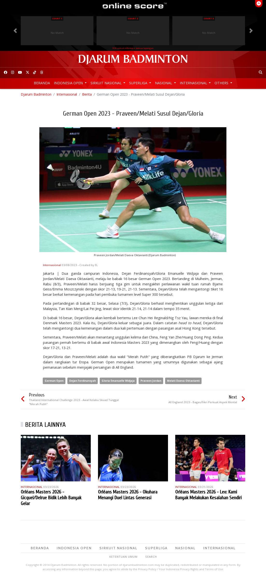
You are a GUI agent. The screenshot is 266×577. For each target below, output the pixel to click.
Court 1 (57, 18)
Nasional (164, 83)
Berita (87, 94)
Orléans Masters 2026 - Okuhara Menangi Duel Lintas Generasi (127, 494)
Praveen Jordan (150, 380)
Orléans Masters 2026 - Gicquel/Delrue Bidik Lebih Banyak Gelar (51, 497)
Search (151, 557)
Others (222, 83)
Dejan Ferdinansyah (82, 380)
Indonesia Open (69, 83)
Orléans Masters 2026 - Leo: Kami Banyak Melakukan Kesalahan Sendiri (208, 494)
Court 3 (209, 18)
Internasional (194, 83)
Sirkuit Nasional (107, 83)
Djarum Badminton (36, 94)
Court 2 (133, 18)
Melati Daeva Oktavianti (183, 380)
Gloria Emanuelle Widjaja (118, 380)
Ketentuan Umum (123, 557)
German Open (54, 380)
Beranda (42, 83)
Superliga (138, 83)
